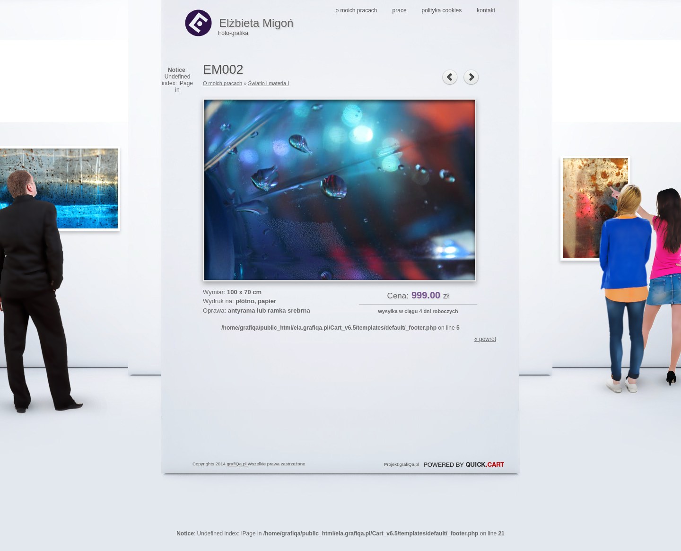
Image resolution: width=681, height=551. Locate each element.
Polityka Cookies (442, 10)
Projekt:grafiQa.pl (401, 464)
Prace (400, 10)
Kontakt (486, 10)
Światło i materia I (268, 83)
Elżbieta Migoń (239, 23)
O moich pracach (356, 10)
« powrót (485, 339)
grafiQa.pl (237, 463)
